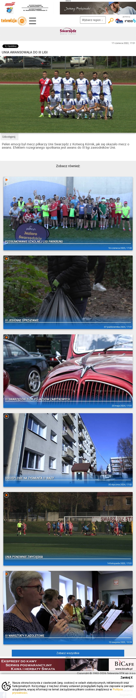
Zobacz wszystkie (67, 653)
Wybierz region (93, 20)
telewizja (13, 21)
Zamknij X (126, 677)
